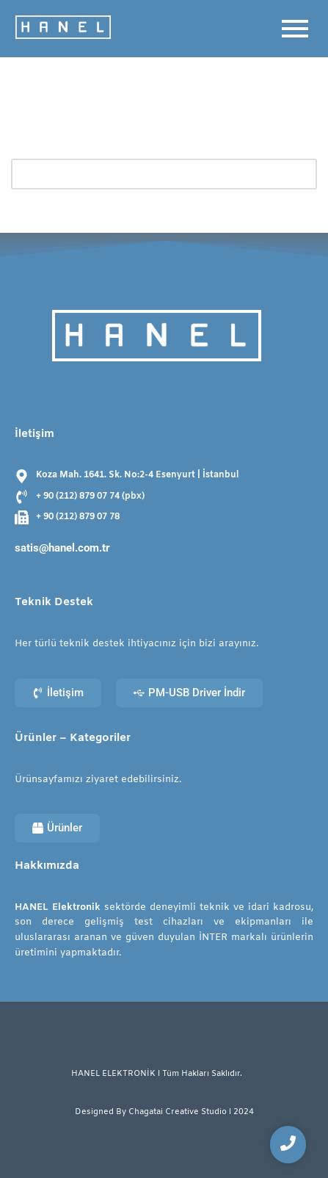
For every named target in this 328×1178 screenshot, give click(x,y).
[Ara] (147, 174)
